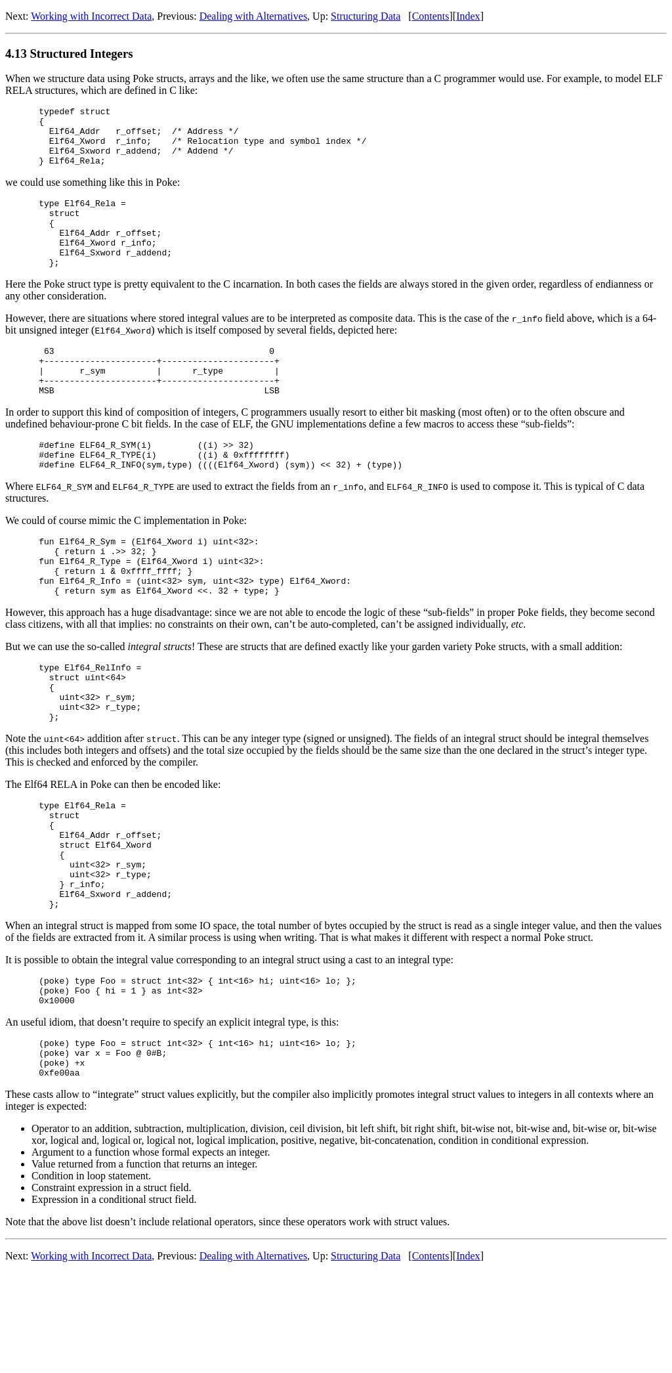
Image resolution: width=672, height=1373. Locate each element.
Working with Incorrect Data (91, 16)
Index (468, 16)
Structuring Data (365, 16)
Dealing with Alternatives (253, 16)
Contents (431, 16)
